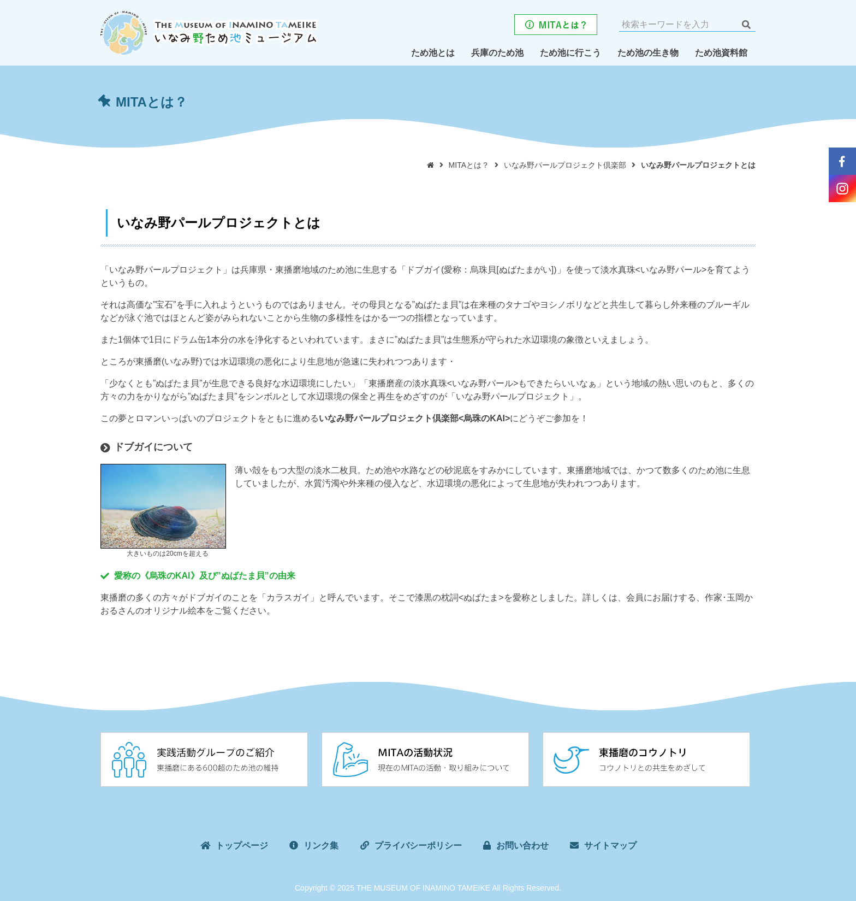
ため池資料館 (721, 52)
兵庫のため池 (497, 52)
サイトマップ (610, 844)
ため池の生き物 (648, 52)
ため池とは (433, 52)
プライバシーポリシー (418, 844)
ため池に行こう (570, 52)
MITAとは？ (469, 165)
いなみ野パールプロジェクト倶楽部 (565, 165)
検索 (746, 25)
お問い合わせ (522, 844)
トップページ (242, 844)
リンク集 (321, 844)
